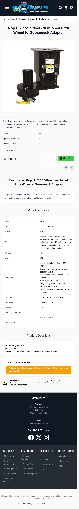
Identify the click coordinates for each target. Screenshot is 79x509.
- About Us (44, 460)
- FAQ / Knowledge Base (10, 462)
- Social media (64, 456)
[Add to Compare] (71, 167)
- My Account (8, 456)
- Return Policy (9, 474)
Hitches (31, 19)
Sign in (56, 368)
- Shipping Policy (10, 469)
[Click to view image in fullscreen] (38, 76)
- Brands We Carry (48, 464)
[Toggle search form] (61, 8)
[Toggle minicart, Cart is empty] (71, 8)
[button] (10, 117)
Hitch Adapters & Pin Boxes (46, 19)
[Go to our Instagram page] (46, 437)
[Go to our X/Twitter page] (39, 437)
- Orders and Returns (8, 480)
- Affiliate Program (29, 474)
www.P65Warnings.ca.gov (19, 385)
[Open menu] (7, 7)
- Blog (42, 469)
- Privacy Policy (28, 464)
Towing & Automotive (18, 19)
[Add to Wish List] (66, 167)
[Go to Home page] (30, 7)
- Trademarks (27, 469)
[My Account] (66, 8)
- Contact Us (63, 461)
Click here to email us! (38, 424)
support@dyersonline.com (39, 498)
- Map (60, 466)
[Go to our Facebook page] (31, 437)
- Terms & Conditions (25, 457)
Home (5, 19)
